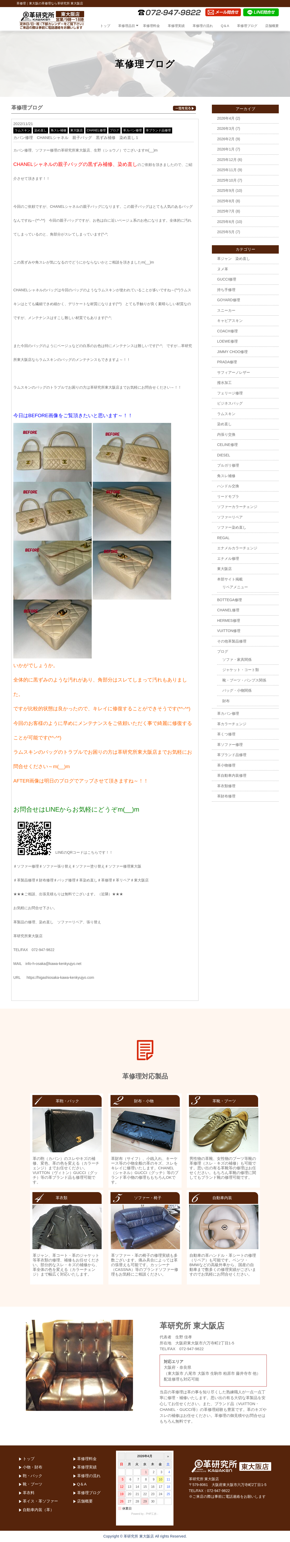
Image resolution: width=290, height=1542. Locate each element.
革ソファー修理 (230, 744)
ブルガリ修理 (228, 465)
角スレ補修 (58, 130)
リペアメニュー (235, 587)
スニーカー (226, 310)
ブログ (114, 130)
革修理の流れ (203, 26)
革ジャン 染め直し (233, 258)
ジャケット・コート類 (240, 670)
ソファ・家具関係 (237, 659)
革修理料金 (151, 26)
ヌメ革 (222, 269)
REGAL (223, 538)
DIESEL (223, 455)
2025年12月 (227, 160)
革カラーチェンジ (231, 724)
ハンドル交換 (228, 486)
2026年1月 (226, 149)
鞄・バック (32, 1475)
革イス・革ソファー (40, 1501)
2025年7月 (226, 211)
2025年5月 (226, 232)
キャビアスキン (230, 321)
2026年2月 (226, 139)
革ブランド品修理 (158, 130)
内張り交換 (226, 434)
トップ (105, 26)
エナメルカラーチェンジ (237, 548)
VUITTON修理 (228, 631)
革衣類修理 (226, 786)
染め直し (40, 130)
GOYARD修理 (228, 300)
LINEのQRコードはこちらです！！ (63, 852)
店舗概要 (272, 26)
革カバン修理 (132, 130)
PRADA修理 (227, 362)
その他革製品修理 (231, 641)
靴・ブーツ (32, 1484)
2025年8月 (226, 201)
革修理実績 (176, 26)
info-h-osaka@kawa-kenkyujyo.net (53, 964)
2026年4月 (226, 118)
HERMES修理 (228, 620)
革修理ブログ (247, 26)
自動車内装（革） (38, 1509)
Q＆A (225, 26)
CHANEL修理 (96, 130)
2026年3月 (226, 128)
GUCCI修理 (226, 279)
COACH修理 (227, 331)
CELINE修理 (227, 445)
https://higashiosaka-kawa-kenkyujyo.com (60, 977)
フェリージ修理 (230, 393)
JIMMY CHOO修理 (232, 352)
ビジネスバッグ (230, 403)
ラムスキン (22, 130)
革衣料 (28, 1492)
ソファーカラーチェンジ (237, 507)
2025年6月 (226, 222)
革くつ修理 (226, 734)
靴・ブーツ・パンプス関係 (244, 680)
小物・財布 (32, 1467)
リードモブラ (228, 496)
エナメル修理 (228, 558)
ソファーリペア (230, 517)
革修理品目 (126, 26)
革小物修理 (226, 765)
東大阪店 (76, 130)
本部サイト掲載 (230, 579)
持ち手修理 (226, 290)
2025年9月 (226, 190)
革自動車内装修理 (231, 775)
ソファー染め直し (231, 527)
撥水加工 (224, 383)
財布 (226, 701)
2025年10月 (227, 180)
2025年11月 (227, 170)
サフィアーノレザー (233, 372)
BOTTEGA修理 (229, 600)
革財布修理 (226, 796)
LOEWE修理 (227, 341)
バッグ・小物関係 (237, 690)
